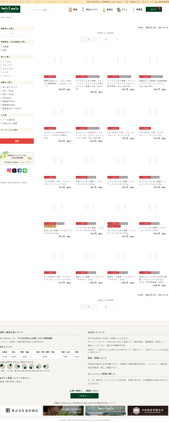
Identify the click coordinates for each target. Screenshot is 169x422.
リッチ (4, 72)
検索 (17, 141)
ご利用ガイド (133, 2)
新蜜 (3, 50)
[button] (123, 39)
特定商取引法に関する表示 (83, 403)
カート (156, 8)
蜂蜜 (72, 10)
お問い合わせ (66, 403)
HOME (3, 17)
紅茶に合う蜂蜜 (8, 123)
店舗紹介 (57, 403)
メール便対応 (7, 120)
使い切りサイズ (8, 87)
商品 (89, 10)
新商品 (107, 10)
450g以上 (6, 98)
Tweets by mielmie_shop (13, 182)
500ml (7, 105)
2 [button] (106, 39)
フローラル (6, 68)
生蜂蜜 (4, 46)
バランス (5, 76)
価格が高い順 (163, 27)
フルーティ (6, 65)
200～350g (7, 94)
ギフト (122, 10)
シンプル (5, 61)
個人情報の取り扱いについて (104, 403)
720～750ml (10, 108)
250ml (7, 101)
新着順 (140, 27)
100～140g (6, 91)
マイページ (147, 2)
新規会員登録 (162, 2)
